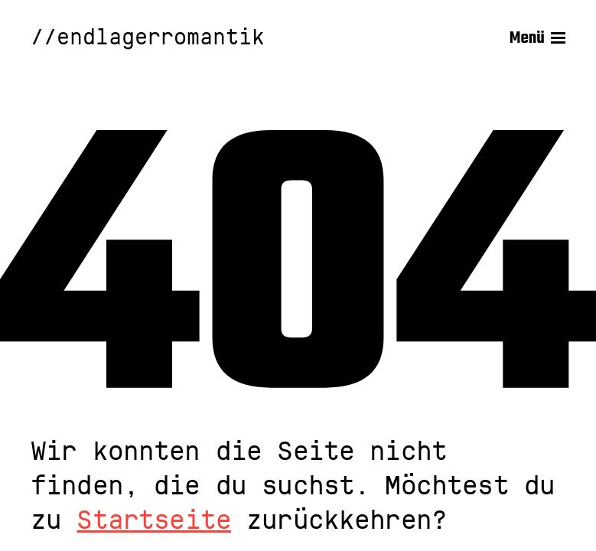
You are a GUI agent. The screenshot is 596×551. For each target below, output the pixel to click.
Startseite (154, 520)
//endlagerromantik (148, 38)
